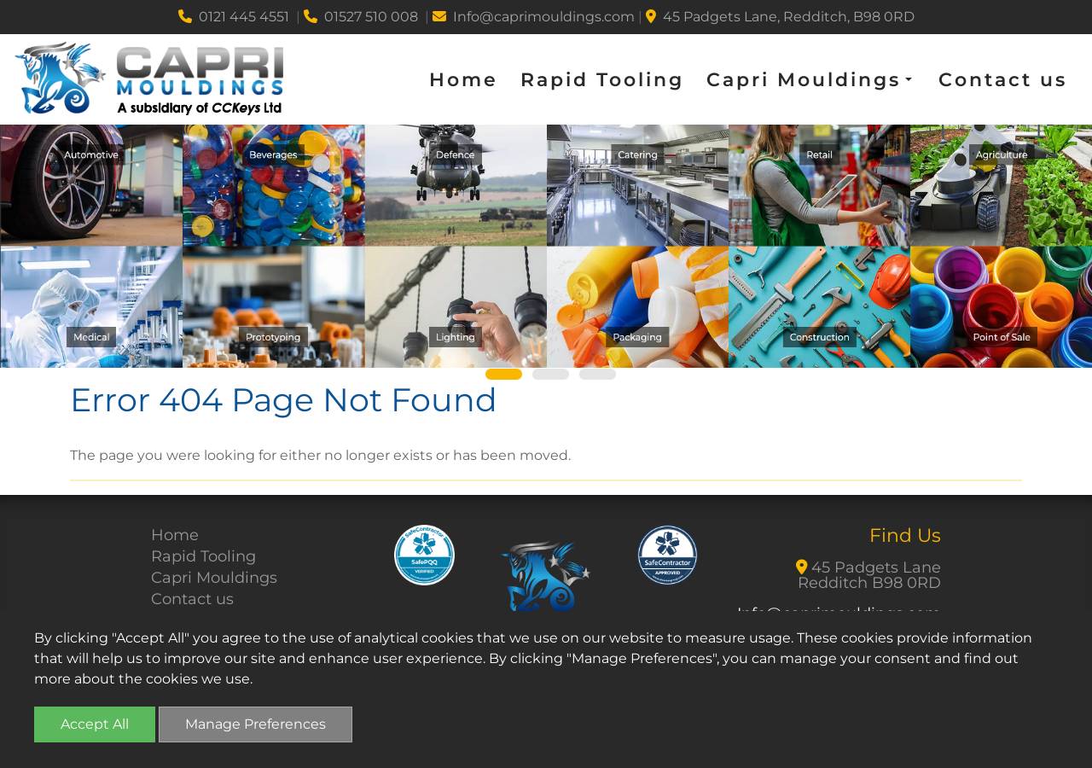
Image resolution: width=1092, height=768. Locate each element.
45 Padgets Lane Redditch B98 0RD (869, 575)
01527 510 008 (361, 17)
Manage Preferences (255, 724)
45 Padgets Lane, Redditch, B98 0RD (780, 17)
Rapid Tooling (602, 79)
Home (463, 79)
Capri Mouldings (214, 577)
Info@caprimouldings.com (534, 17)
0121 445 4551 (233, 17)
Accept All (95, 724)
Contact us (1002, 79)
